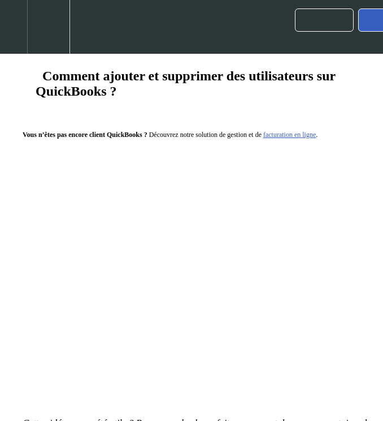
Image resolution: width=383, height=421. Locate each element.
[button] (13, 27)
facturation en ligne (289, 135)
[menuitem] (48, 27)
